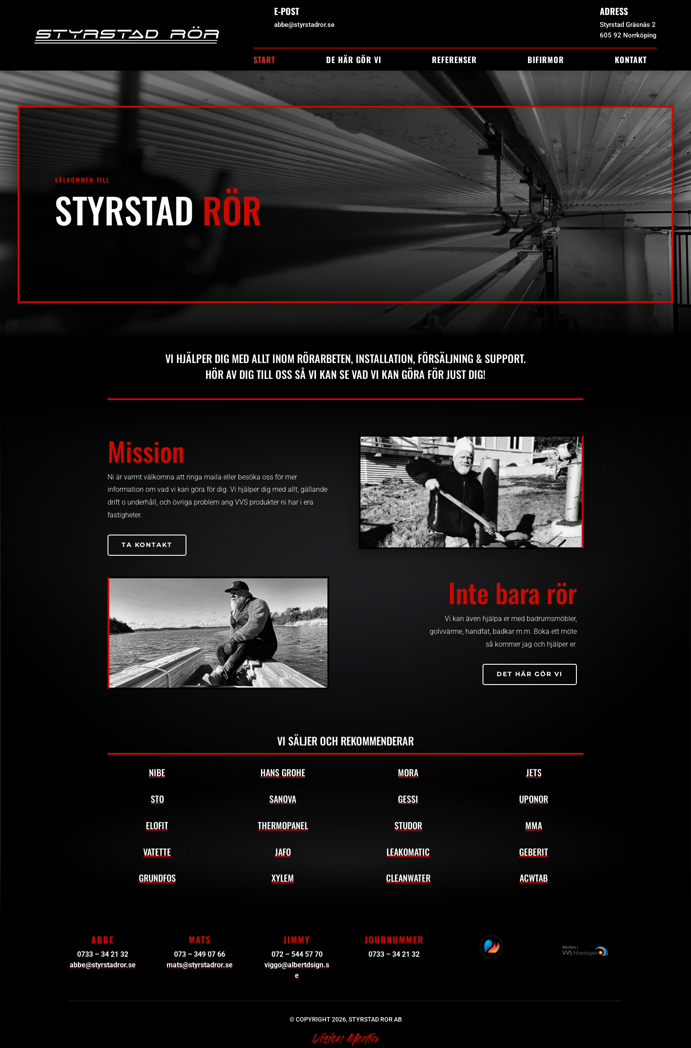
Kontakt (631, 60)
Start (264, 60)
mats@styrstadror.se (200, 965)
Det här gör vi (530, 674)
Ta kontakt (147, 545)
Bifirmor (546, 60)
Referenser (454, 60)
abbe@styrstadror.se (103, 965)
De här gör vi (353, 60)
